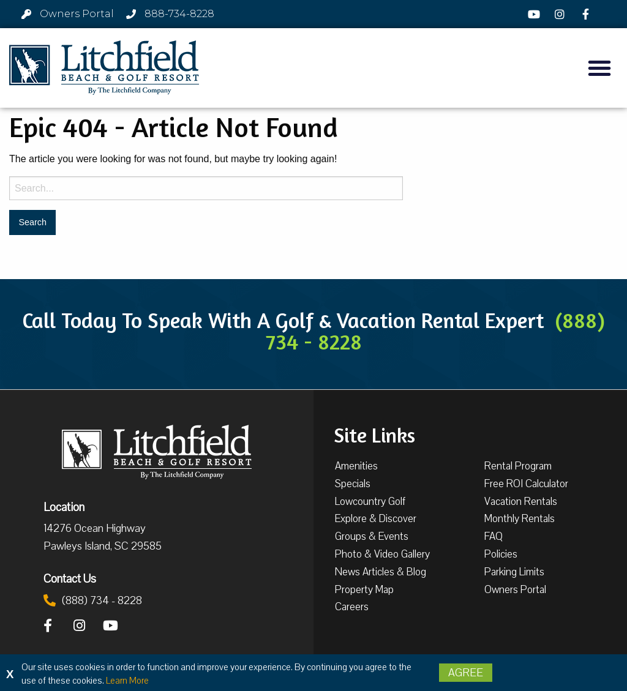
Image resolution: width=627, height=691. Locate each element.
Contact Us (69, 578)
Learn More (127, 680)
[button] (599, 68)
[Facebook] (587, 14)
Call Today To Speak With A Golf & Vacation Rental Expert (313, 330)
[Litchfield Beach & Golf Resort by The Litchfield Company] (104, 67)
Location (63, 507)
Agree (465, 672)
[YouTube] (535, 14)
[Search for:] (206, 188)
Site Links (374, 434)
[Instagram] (561, 14)
